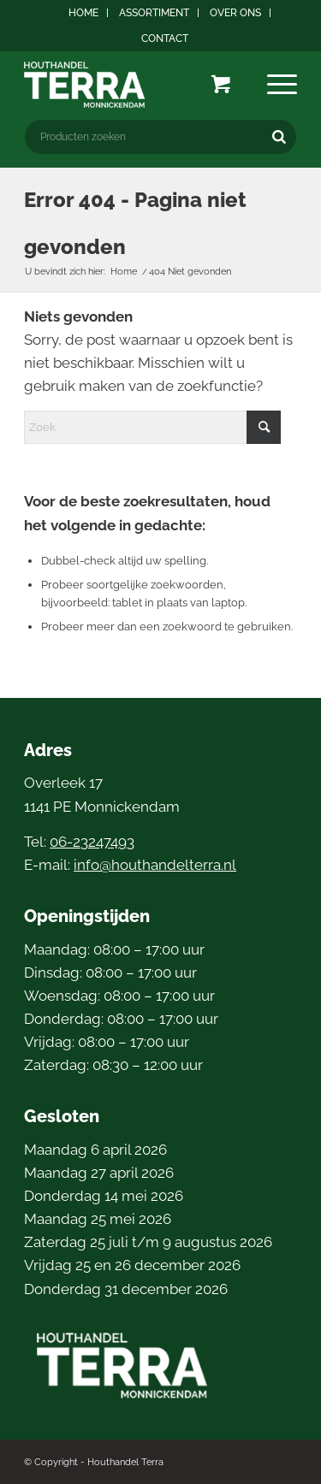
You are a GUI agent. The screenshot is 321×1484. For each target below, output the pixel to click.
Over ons (235, 13)
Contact (164, 38)
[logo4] (133, 84)
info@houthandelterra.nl (155, 864)
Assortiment (154, 13)
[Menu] (282, 84)
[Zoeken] (279, 137)
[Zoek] (152, 427)
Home (83, 13)
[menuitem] (84, 13)
